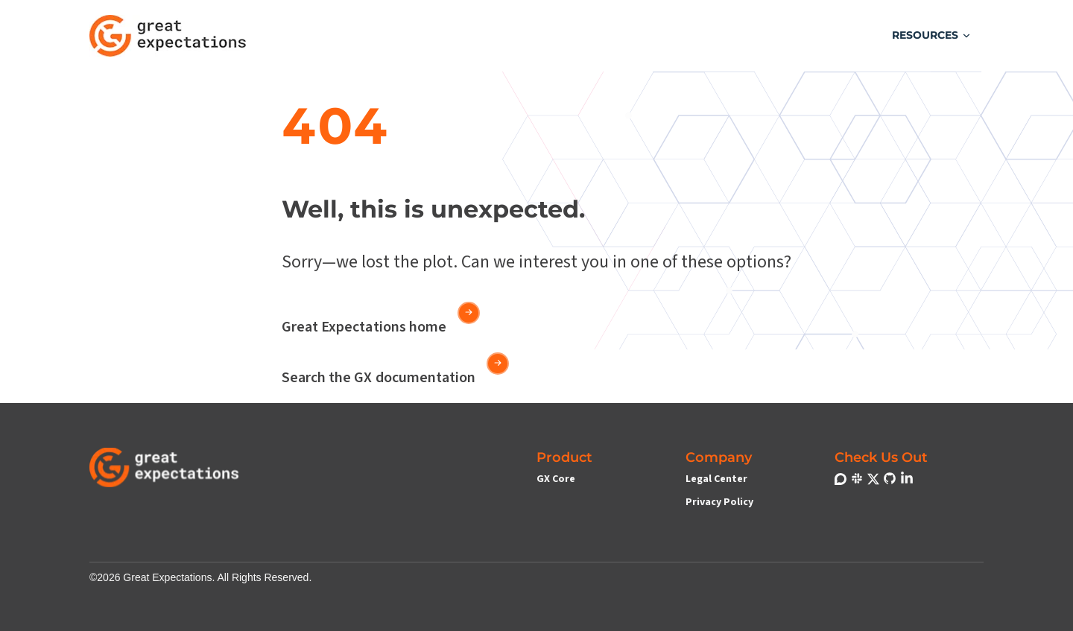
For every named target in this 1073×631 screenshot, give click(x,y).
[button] (932, 35)
